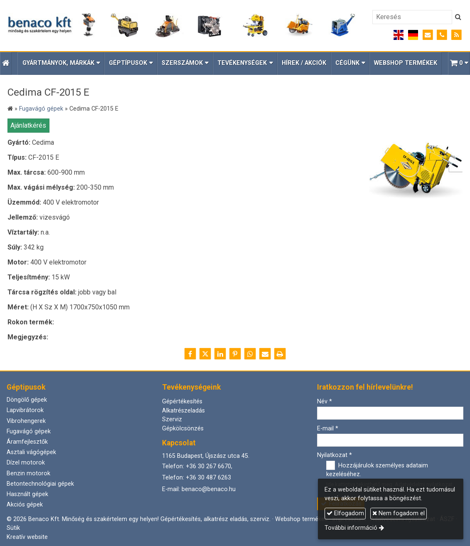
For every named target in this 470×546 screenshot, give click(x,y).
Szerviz (172, 419)
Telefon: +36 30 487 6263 (196, 477)
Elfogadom (345, 513)
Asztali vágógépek (31, 452)
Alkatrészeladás (183, 410)
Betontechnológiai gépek (40, 483)
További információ (351, 527)
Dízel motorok (26, 462)
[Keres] (458, 17)
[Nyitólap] (181, 25)
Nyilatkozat (334, 455)
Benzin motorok (28, 473)
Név (324, 401)
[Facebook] (190, 354)
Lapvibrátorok (25, 410)
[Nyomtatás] (280, 354)
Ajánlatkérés (28, 125)
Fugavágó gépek (29, 431)
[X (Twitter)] (205, 354)
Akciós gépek (25, 504)
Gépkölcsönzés (183, 428)
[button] (459, 63)
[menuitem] (304, 63)
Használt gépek (27, 494)
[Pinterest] (235, 354)
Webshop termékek (301, 519)
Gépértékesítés (182, 401)
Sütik (13, 527)
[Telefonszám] (442, 35)
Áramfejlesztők (27, 441)
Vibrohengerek (26, 421)
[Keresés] (412, 17)
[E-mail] (428, 35)
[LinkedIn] (220, 354)
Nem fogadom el (398, 513)
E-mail (327, 428)
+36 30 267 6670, (209, 466)
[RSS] (456, 35)
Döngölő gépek (27, 399)
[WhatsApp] (250, 354)
